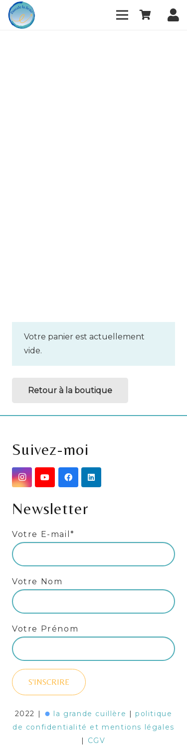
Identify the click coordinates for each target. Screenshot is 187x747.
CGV (97, 740)
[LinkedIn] (91, 477)
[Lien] (21, 15)
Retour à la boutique (70, 390)
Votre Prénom (45, 629)
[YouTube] (45, 477)
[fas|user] (173, 11)
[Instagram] (22, 477)
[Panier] (146, 15)
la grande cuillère (89, 713)
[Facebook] (68, 477)
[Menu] (122, 14)
